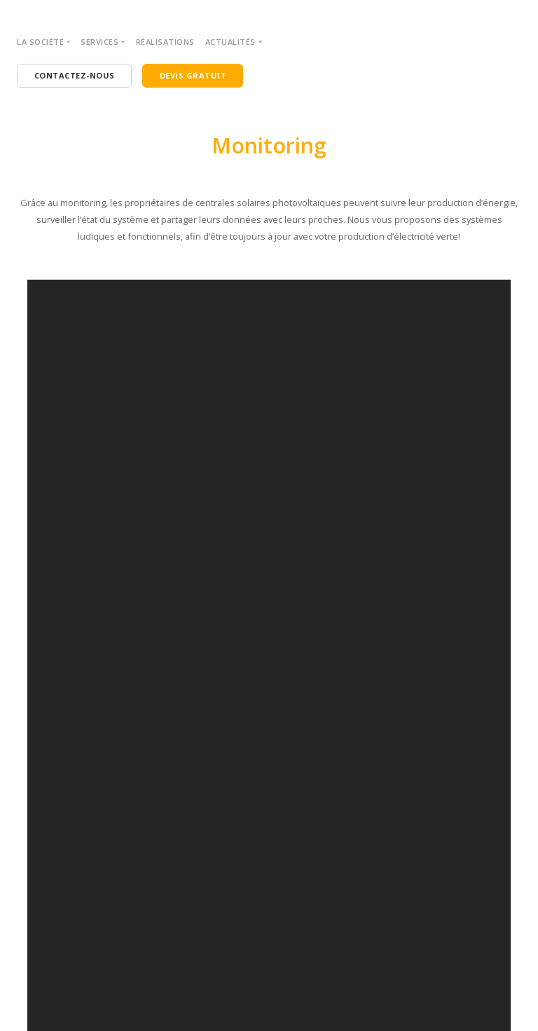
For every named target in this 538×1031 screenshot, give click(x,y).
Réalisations (165, 41)
